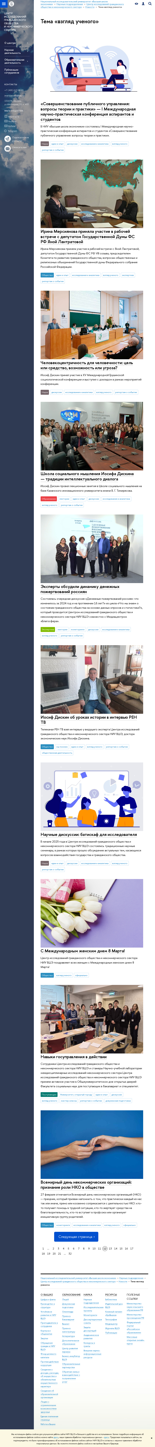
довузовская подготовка (118, 1100)
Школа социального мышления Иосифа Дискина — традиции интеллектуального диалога (87, 476)
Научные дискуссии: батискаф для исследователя (89, 834)
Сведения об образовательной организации (49, 1394)
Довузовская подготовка (68, 1305)
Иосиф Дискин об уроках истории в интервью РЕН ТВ (89, 719)
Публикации (111, 1332)
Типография (111, 1319)
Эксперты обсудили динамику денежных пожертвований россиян (80, 589)
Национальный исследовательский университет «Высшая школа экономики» (78, 1278)
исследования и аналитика (94, 143)
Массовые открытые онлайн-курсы (136, 1340)
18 (43, 1253)
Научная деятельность (12, 51)
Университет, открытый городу (76, 1094)
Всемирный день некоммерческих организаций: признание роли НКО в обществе (86, 1184)
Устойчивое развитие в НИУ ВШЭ (48, 1315)
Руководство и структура (48, 1305)
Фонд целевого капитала (48, 1355)
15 (121, 1248)
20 (54, 1253)
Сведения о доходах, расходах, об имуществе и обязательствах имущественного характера (50, 1378)
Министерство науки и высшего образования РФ (135, 1307)
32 (70, 1253)
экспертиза (128, 275)
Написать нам (19, 147)
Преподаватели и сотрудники (49, 1324)
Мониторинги (90, 1315)
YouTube (12, 121)
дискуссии (72, 143)
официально (81, 975)
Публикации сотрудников (11, 71)
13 (110, 1248)
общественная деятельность (57, 752)
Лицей (65, 1299)
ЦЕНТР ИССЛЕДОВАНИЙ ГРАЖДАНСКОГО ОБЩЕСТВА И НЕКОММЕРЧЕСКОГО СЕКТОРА (18, 22)
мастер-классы (69, 1100)
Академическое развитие (91, 1337)
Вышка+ (66, 1323)
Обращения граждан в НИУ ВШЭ (48, 1346)
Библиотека (111, 1299)
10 (94, 1248)
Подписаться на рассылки (20, 139)
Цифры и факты (48, 1299)
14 (115, 1248)
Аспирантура (68, 1336)
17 (131, 1248)
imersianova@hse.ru (14, 95)
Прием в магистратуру (68, 1330)
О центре (10, 42)
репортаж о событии (53, 149)
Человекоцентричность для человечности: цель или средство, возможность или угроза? (87, 365)
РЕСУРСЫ (111, 1294)
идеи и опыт (57, 143)
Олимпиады (67, 1311)
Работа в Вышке (48, 1424)
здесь (55, 1437)
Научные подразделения (131, 1278)
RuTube (11, 126)
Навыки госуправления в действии (74, 1057)
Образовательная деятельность (14, 61)
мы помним (62, 746)
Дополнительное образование (70, 1342)
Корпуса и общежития (46, 1332)
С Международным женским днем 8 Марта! (83, 951)
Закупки (44, 1338)
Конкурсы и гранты (89, 1344)
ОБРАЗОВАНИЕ (71, 1294)
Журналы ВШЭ (112, 1328)
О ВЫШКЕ (47, 1294)
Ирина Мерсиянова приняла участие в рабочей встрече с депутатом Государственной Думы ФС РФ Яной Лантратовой (88, 236)
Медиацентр (111, 1323)
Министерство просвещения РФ (135, 1316)
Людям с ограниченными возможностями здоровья (49, 1406)
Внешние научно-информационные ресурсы (92, 1354)
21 (59, 1253)
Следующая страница (76, 1236)
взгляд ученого (119, 143)
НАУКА (88, 1294)
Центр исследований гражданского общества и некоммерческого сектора (78, 1281)
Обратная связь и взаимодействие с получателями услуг (71, 1376)
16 (126, 1248)
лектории (64, 498)
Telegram (12, 130)
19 (48, 1253)
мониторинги (77, 629)
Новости (123, 1281)
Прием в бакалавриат (68, 1318)
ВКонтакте (13, 116)
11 (99, 1248)
